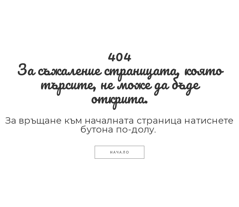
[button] (119, 152)
